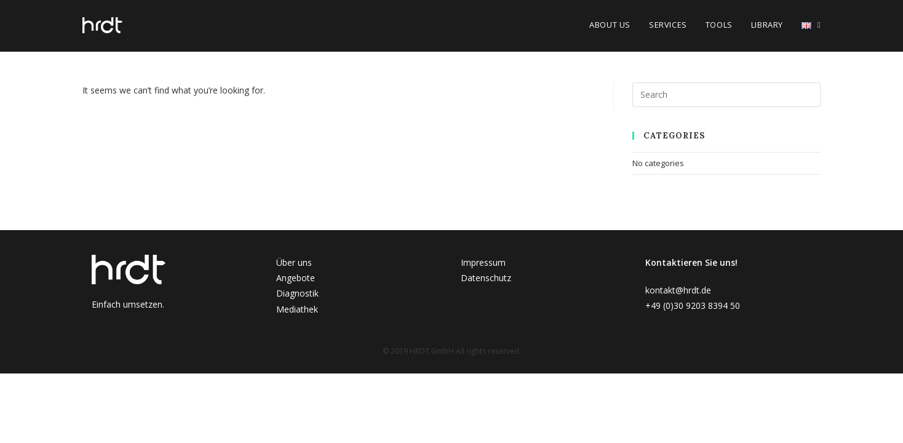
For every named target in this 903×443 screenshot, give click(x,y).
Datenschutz (486, 278)
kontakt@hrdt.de (678, 290)
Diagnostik (297, 293)
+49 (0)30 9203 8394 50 (692, 305)
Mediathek (297, 309)
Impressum (483, 262)
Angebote (295, 278)
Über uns (294, 262)
